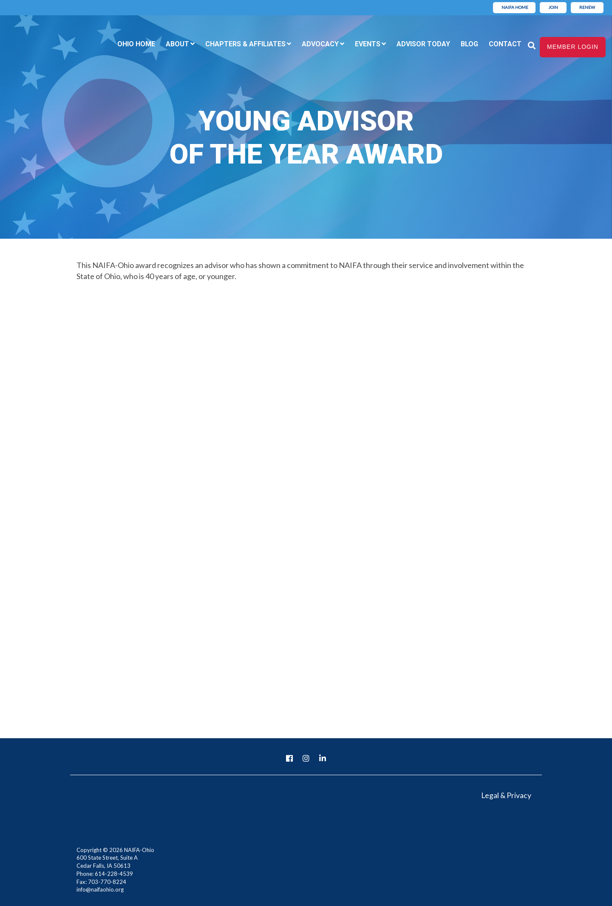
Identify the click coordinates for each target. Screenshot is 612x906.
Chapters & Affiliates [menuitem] (245, 44)
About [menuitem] (177, 44)
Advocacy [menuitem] (320, 44)
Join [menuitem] (553, 7)
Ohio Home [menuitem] (136, 44)
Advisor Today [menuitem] (423, 44)
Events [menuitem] (367, 44)
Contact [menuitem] (505, 44)
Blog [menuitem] (469, 44)
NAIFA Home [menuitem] (515, 7)
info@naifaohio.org (100, 889)
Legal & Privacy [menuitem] (505, 795)
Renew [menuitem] (587, 7)
